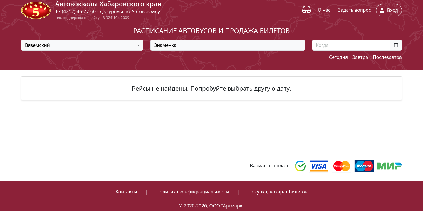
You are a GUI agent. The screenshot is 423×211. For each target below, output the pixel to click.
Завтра (360, 57)
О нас (324, 10)
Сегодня (338, 57)
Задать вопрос (354, 10)
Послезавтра (387, 57)
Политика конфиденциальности (192, 191)
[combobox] (82, 45)
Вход (389, 10)
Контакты (126, 191)
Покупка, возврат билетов (278, 191)
